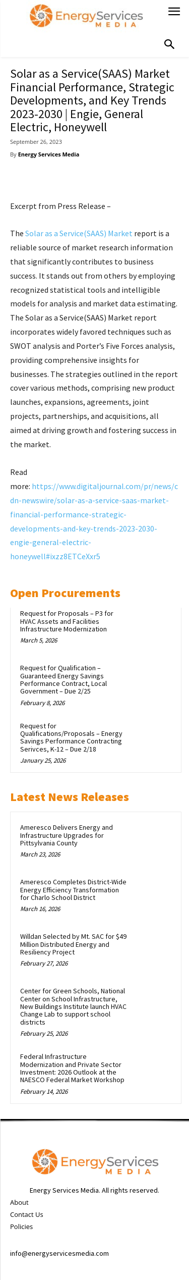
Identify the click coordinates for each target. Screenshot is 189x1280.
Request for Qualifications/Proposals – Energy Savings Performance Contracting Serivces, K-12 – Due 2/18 (71, 737)
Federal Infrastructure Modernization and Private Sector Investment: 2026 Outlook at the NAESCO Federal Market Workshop (72, 1068)
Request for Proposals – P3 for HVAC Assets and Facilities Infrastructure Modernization (66, 621)
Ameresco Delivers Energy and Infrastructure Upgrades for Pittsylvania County (66, 835)
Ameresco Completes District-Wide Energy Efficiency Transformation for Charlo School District (73, 889)
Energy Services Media (49, 154)
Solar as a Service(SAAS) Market (79, 233)
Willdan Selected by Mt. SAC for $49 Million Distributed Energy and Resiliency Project (73, 944)
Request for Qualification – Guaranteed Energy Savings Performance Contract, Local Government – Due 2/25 (63, 679)
